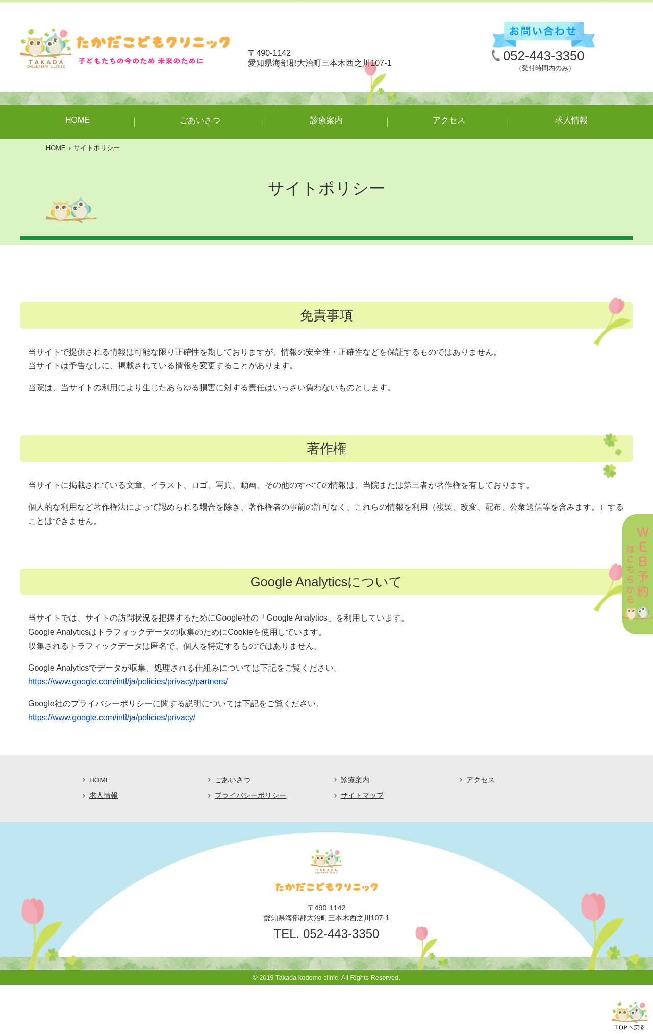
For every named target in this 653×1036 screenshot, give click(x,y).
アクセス (449, 120)
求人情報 (571, 120)
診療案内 (326, 120)
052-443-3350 (543, 55)
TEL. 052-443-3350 (327, 934)
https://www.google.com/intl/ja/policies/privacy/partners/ (128, 681)
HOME (77, 120)
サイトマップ (362, 795)
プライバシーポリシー (250, 795)
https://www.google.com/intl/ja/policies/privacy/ (111, 717)
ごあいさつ (200, 120)
